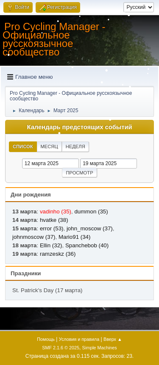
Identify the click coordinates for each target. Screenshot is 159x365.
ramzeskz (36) (57, 254)
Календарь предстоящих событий (79, 127)
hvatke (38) (54, 220)
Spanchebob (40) (87, 245)
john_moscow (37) (90, 228)
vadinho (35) (55, 211)
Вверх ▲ (112, 339)
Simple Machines (99, 347)
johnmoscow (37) (33, 237)
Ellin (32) (51, 245)
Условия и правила (79, 339)
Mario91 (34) (75, 237)
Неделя (75, 146)
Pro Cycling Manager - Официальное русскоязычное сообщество (54, 39)
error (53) (52, 228)
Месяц (49, 146)
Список (23, 146)
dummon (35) (91, 211)
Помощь (46, 339)
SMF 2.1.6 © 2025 (60, 347)
